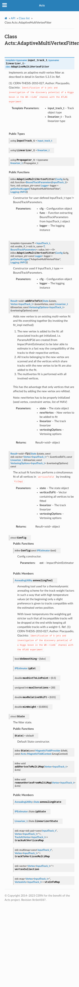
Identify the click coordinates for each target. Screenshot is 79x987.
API (13, 18)
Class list (24, 18)
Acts (42, 5)
